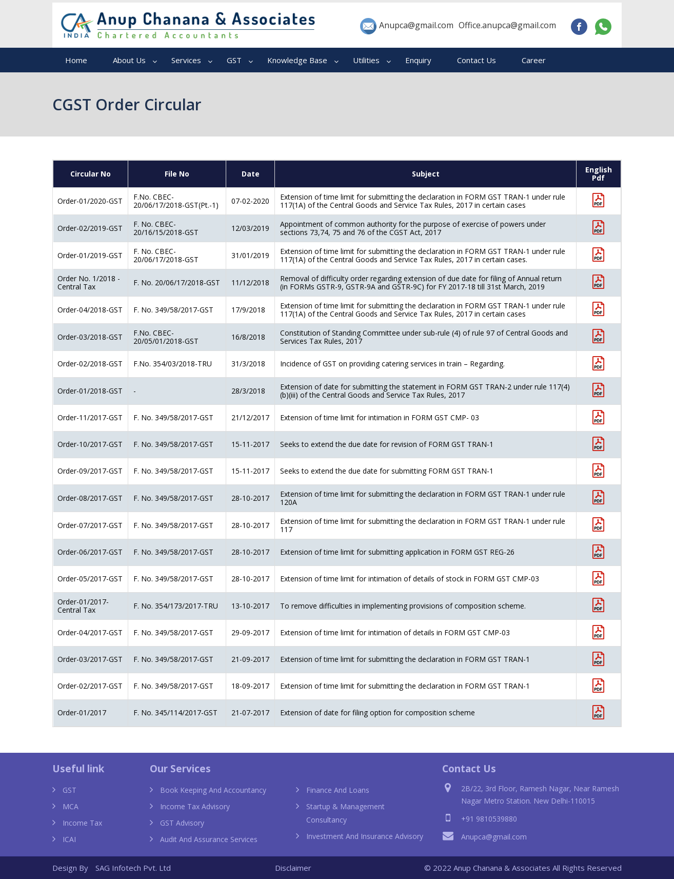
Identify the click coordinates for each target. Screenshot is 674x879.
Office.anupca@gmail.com (507, 25)
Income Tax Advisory (195, 806)
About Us (129, 60)
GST (234, 60)
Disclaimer (293, 868)
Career (534, 60)
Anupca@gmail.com (406, 26)
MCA (70, 806)
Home (76, 60)
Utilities (366, 60)
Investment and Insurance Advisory (364, 836)
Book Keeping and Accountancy (213, 790)
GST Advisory (182, 823)
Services (186, 60)
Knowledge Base (297, 60)
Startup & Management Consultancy (345, 813)
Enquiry (418, 60)
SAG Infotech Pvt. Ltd (133, 868)
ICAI (69, 839)
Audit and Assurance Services (208, 839)
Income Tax (82, 823)
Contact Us (476, 60)
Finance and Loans (337, 790)
